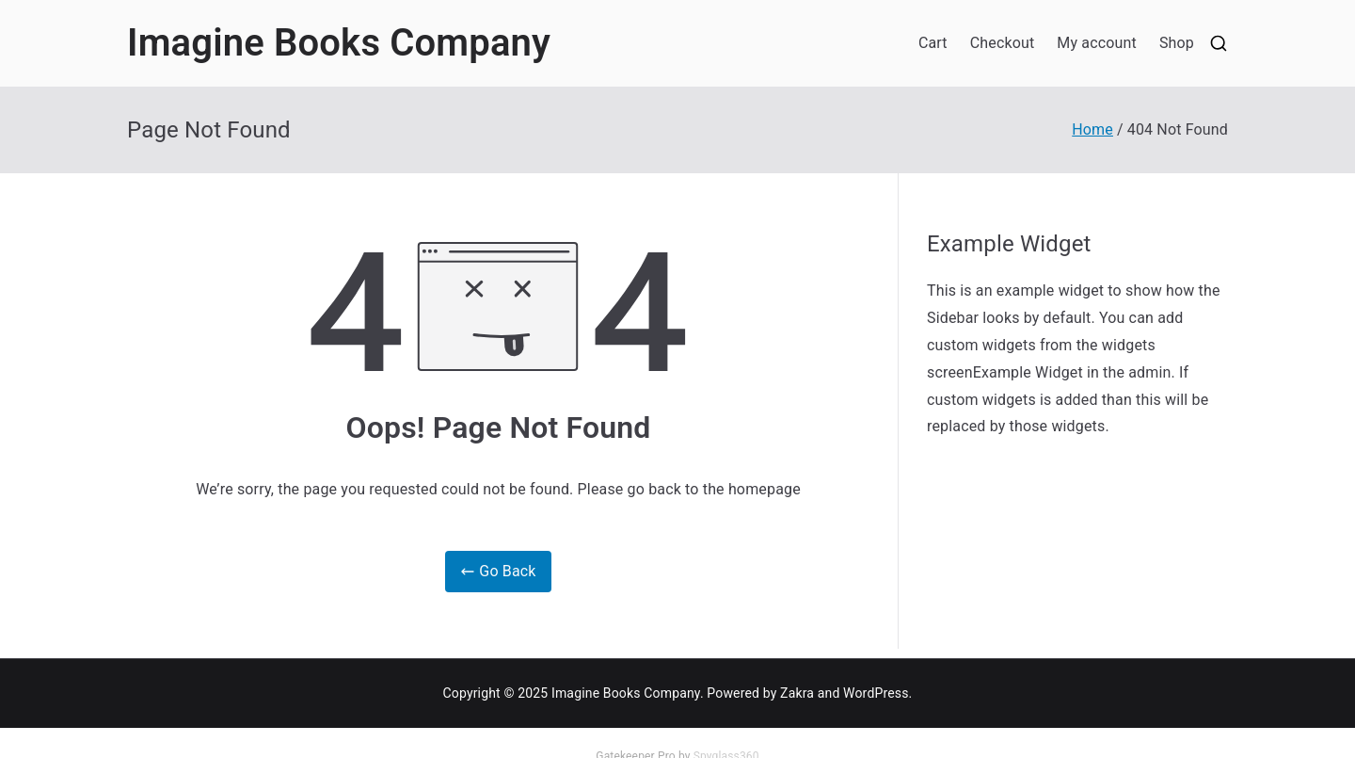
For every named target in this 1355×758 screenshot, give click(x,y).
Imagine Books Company (338, 43)
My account (1097, 43)
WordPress (875, 693)
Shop (1176, 43)
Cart (933, 43)
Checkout (1002, 43)
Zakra (797, 693)
